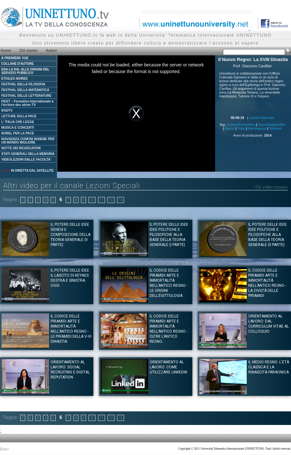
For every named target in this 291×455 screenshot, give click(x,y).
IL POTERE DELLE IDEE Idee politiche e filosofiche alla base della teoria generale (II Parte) (267, 234)
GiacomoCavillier (272, 124)
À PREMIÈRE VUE (14, 58)
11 (101, 200)
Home (6, 50)
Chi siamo (28, 50)
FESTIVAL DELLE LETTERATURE (26, 95)
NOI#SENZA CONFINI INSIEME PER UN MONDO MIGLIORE (27, 140)
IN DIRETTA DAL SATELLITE (27, 170)
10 (92, 200)
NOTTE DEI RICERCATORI (21, 148)
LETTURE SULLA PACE (19, 116)
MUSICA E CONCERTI (17, 127)
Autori (51, 50)
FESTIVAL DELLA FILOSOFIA (23, 84)
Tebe (241, 128)
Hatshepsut (257, 128)
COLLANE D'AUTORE (17, 63)
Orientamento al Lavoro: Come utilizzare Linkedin (168, 367)
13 (120, 200)
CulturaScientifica (240, 124)
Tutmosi (275, 128)
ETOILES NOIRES (14, 78)
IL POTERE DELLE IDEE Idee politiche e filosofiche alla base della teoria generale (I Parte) (169, 234)
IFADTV (7, 110)
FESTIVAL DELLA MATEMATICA (25, 90)
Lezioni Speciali (261, 118)
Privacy (4, 448)
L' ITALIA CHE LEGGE (17, 122)
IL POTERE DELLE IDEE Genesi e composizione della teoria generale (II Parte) (70, 234)
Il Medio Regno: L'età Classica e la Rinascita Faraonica (268, 367)
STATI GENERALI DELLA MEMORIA (28, 154)
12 (111, 200)
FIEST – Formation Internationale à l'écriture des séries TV (27, 103)
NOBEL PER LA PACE (17, 133)
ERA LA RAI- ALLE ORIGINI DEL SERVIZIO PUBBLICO (25, 71)
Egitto (229, 128)
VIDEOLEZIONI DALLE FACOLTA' (26, 159)
